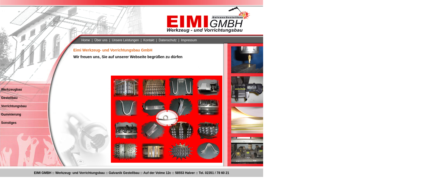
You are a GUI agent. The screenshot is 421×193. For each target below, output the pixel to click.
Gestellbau (9, 98)
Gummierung (11, 114)
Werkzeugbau (11, 89)
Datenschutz (168, 40)
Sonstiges (8, 123)
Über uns (100, 40)
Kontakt (148, 40)
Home (85, 40)
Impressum (189, 40)
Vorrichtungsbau (14, 106)
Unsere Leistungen (125, 40)
